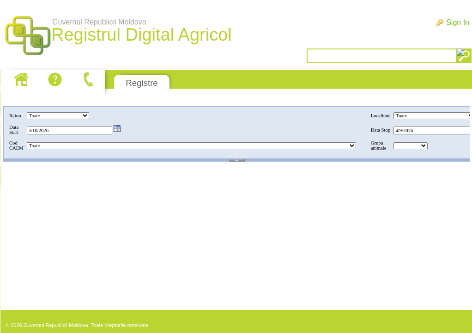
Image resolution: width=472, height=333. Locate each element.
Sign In (457, 22)
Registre (141, 83)
